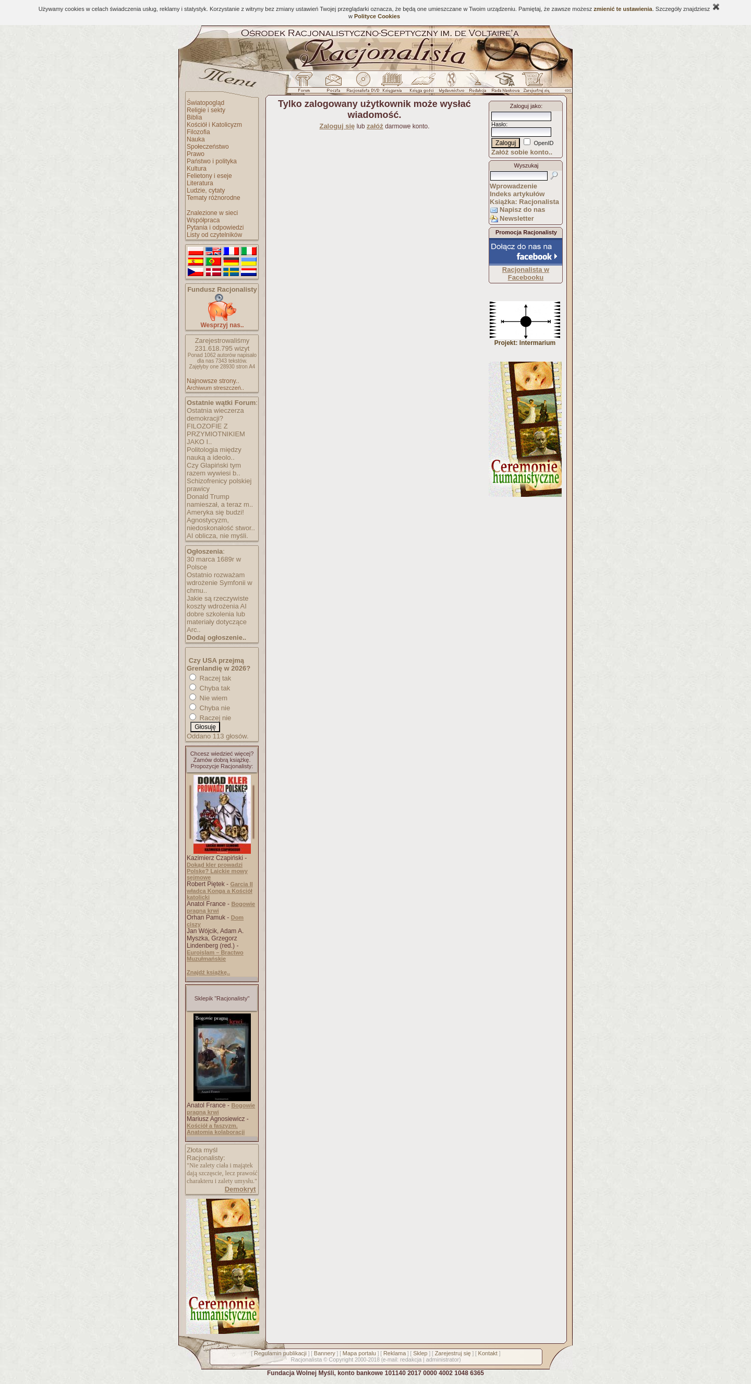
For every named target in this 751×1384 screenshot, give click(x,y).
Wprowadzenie (513, 186)
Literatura (200, 183)
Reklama (394, 1353)
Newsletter (517, 218)
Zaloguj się (337, 126)
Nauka (196, 139)
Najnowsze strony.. (213, 381)
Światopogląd (205, 102)
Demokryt (240, 1189)
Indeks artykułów (517, 194)
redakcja (411, 1359)
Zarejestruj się (453, 1353)
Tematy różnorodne (213, 197)
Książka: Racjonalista (524, 202)
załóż (375, 126)
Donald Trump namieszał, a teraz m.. (220, 500)
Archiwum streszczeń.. (215, 388)
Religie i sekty (206, 110)
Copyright (341, 1359)
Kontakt (488, 1353)
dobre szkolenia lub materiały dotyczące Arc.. (217, 622)
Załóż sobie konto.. (521, 152)
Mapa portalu (359, 1353)
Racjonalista (306, 1359)
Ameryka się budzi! (215, 512)
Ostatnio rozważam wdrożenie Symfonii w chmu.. (219, 582)
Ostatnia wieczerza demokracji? (215, 414)
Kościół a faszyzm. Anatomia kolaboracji (216, 1129)
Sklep (420, 1353)
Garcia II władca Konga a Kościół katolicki (220, 890)
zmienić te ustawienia (622, 9)
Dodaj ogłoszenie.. (216, 637)
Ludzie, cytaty (206, 190)
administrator (442, 1359)
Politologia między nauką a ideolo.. (214, 453)
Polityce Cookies (377, 16)
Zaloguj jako (525, 106)
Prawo (195, 154)
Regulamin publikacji (280, 1353)
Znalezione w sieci (212, 213)
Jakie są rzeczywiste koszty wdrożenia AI (217, 602)
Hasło (498, 124)
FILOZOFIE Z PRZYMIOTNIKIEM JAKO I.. (216, 434)
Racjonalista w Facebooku (525, 273)
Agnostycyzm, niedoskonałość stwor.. (221, 524)
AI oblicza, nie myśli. (217, 536)
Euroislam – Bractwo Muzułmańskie (215, 955)
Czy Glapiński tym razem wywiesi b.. (214, 469)
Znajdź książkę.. (208, 972)
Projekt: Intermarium (525, 340)
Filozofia (198, 132)
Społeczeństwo (208, 146)
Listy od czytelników (214, 234)
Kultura (197, 168)
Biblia (194, 117)
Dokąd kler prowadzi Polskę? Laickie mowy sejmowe (217, 871)
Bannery (324, 1353)
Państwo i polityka (212, 161)
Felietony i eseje (209, 176)
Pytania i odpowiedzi (215, 227)
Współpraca (203, 220)
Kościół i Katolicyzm (214, 124)
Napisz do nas (522, 209)
